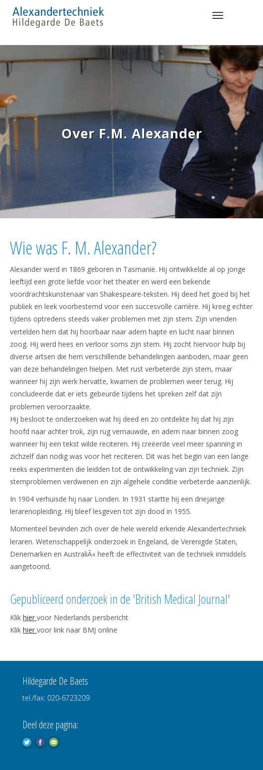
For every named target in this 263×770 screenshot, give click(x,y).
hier (30, 617)
